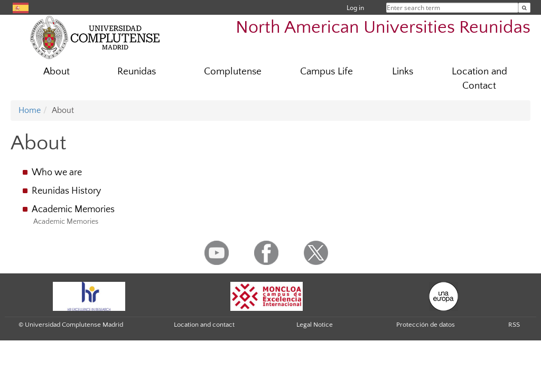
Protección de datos (425, 324)
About (56, 71)
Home (29, 110)
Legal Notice (314, 324)
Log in (355, 7)
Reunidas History (66, 191)
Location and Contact (479, 78)
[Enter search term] (524, 8)
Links (402, 71)
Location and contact (204, 324)
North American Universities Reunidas (383, 27)
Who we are (57, 172)
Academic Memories (73, 209)
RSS (514, 324)
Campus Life (326, 71)
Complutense (233, 71)
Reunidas (136, 71)
